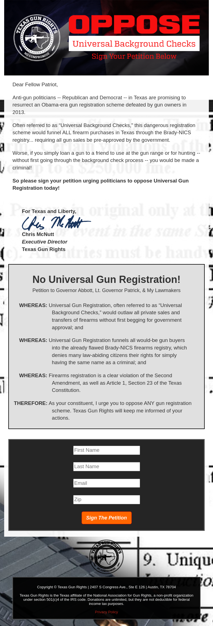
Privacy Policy (106, 612)
